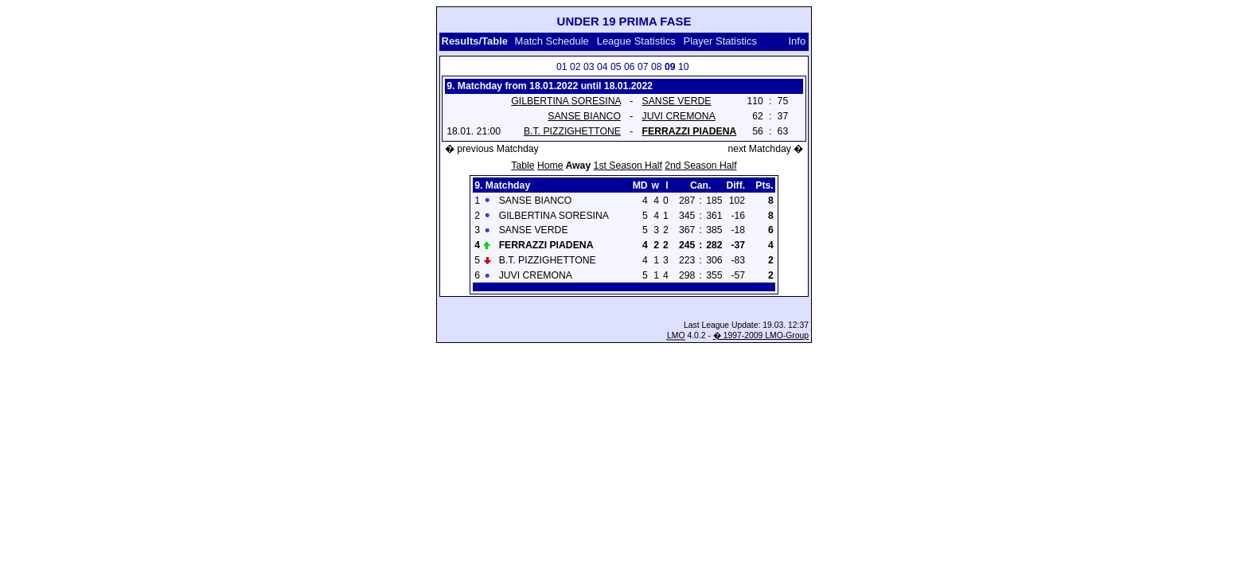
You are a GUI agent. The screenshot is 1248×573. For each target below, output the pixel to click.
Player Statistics (720, 41)
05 (616, 66)
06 (629, 66)
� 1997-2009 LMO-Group (761, 335)
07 (643, 66)
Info (797, 41)
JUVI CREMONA (679, 116)
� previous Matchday (492, 148)
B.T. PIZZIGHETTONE (572, 131)
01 (561, 66)
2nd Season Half (700, 165)
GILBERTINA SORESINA (566, 101)
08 (656, 66)
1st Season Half (628, 165)
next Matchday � (765, 148)
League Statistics (636, 41)
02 (575, 66)
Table (522, 165)
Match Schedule (552, 41)
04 (602, 66)
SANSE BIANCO (584, 116)
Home (550, 165)
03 (589, 66)
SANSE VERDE (677, 101)
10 (683, 66)
